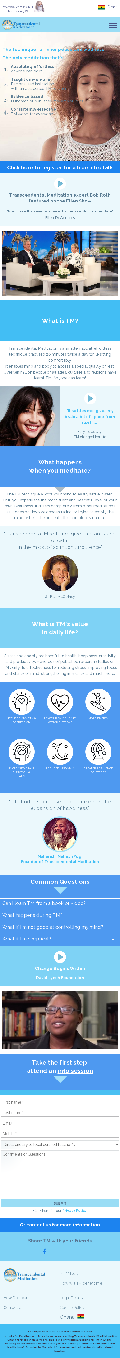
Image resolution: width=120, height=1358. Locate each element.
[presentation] (37, 1187)
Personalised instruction (32, 84)
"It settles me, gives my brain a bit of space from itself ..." (90, 417)
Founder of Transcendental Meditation (60, 861)
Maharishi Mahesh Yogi (60, 856)
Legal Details (71, 1298)
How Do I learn (16, 1298)
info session (75, 1070)
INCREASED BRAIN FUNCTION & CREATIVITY (21, 772)
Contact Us (13, 1307)
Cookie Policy (72, 1307)
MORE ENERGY (98, 718)
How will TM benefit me (81, 1283)
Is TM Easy (69, 1273)
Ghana (112, 7)
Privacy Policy (74, 1210)
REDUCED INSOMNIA (60, 768)
